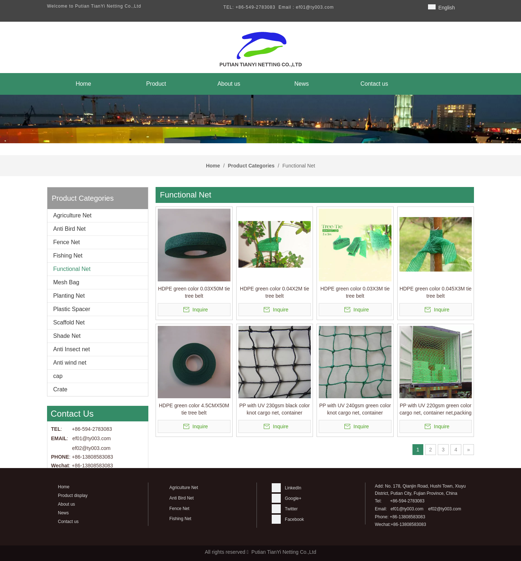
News (63, 512)
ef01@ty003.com (406, 508)
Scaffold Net (69, 322)
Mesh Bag (66, 282)
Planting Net (69, 296)
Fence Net (66, 242)
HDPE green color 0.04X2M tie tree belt (274, 292)
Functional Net (71, 269)
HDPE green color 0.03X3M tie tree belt (355, 292)
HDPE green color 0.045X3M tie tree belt (435, 292)
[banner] (260, 119)
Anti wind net (69, 363)
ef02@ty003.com (91, 448)
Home (63, 486)
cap (58, 376)
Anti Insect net (71, 349)
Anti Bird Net (69, 229)
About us (66, 504)
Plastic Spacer (71, 309)
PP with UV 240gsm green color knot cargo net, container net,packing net (355, 409)
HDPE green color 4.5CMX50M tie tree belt (194, 409)
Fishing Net (67, 255)
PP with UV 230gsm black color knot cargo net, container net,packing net (274, 409)
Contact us (68, 521)
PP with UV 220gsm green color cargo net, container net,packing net (435, 409)
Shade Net (67, 336)
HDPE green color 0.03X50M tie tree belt (194, 292)
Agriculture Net (72, 215)
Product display (73, 495)
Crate (60, 389)
